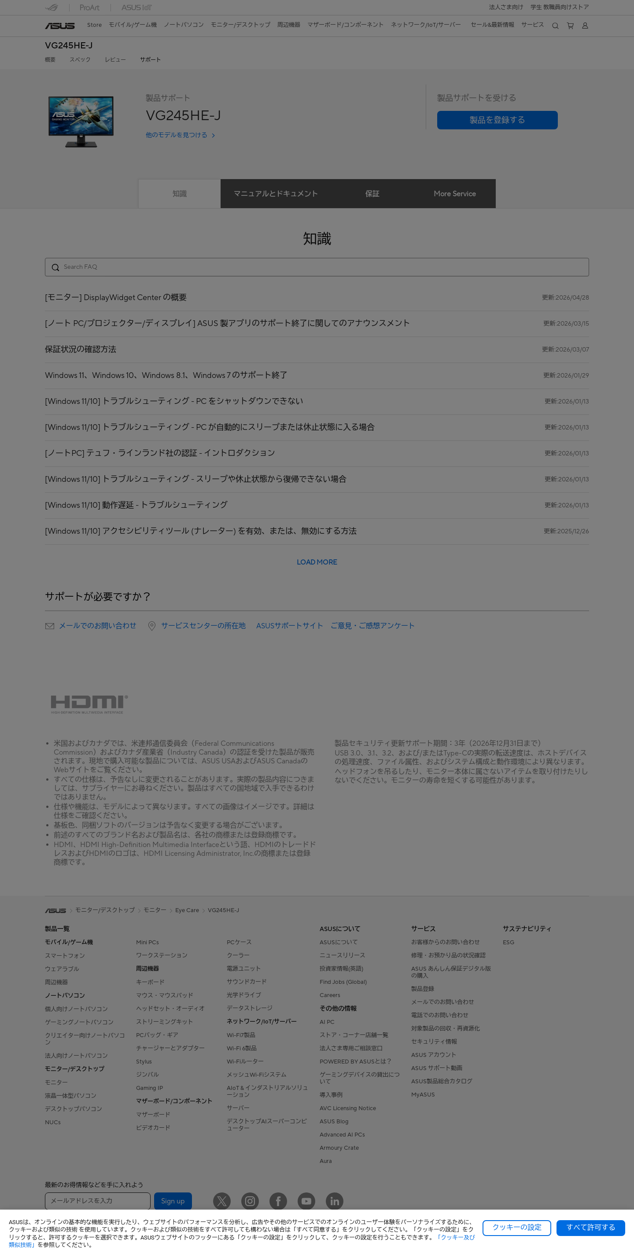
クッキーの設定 (517, 1227)
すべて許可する (591, 1227)
